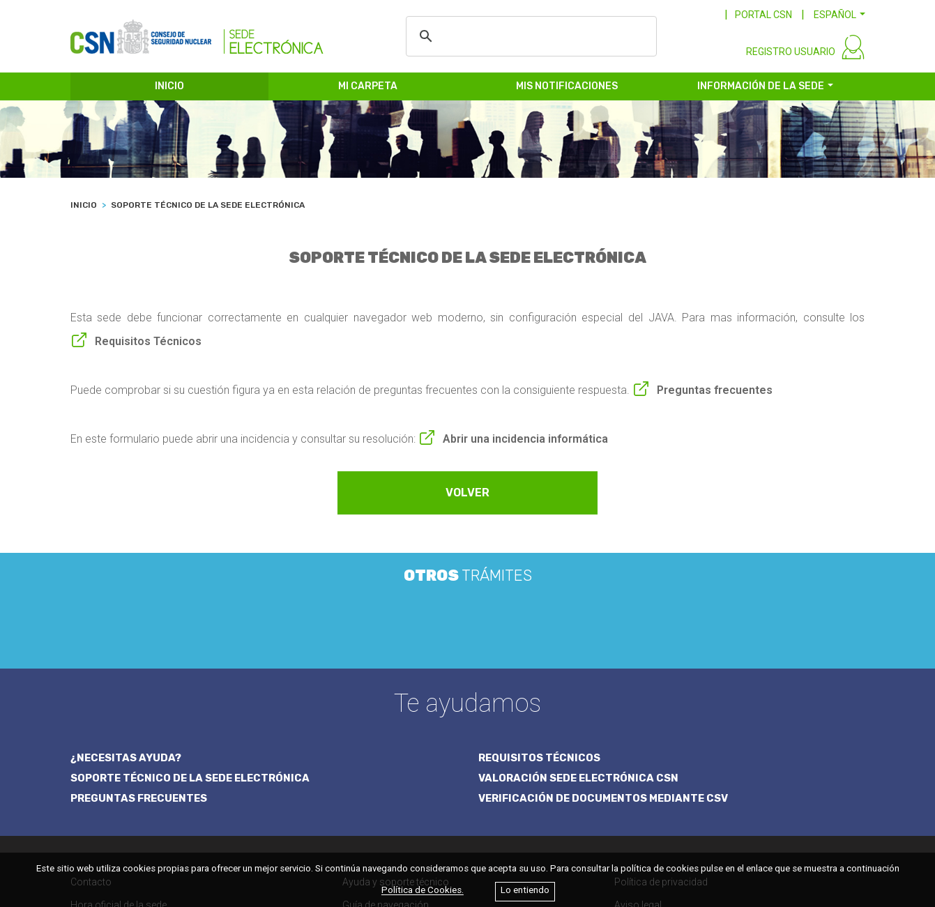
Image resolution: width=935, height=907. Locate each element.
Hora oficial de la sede (118, 792)
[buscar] (529, 36)
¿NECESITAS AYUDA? (126, 644)
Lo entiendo (525, 890)
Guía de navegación (385, 792)
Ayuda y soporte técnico (395, 769)
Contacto (91, 769)
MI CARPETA (367, 89)
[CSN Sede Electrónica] (197, 33)
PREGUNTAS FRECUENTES (140, 685)
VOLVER (467, 495)
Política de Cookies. (422, 890)
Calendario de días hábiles (127, 815)
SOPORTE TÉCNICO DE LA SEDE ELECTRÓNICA (192, 665)
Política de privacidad (661, 769)
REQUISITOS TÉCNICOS (540, 644)
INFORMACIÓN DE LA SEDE (760, 89)
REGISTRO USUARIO (790, 54)
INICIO (169, 89)
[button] (839, 14)
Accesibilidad (682, 823)
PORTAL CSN (763, 14)
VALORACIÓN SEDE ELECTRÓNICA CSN (579, 665)
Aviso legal (638, 792)
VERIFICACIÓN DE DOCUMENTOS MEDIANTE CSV (605, 685)
